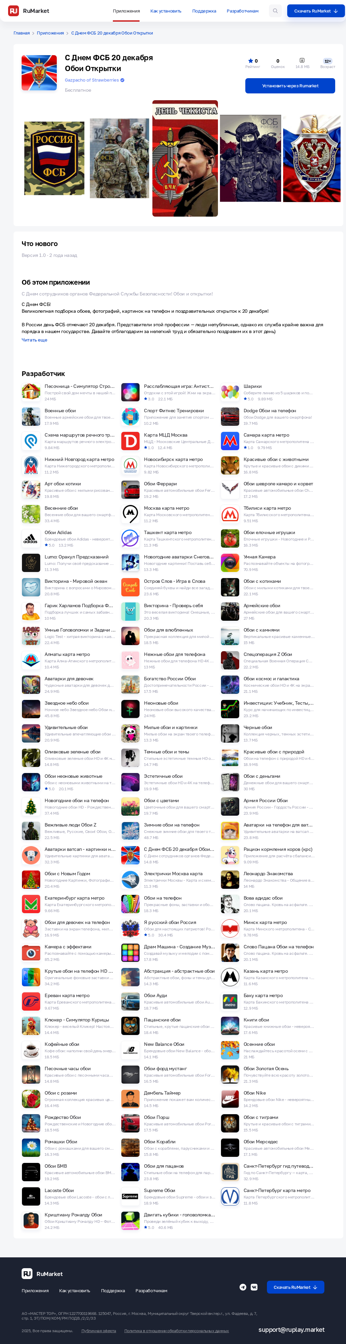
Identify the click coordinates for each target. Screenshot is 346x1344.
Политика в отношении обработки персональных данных (176, 1330)
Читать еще (34, 340)
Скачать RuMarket (316, 11)
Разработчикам (242, 11)
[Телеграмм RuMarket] (243, 1287)
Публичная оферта (98, 1330)
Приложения (126, 11)
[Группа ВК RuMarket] (254, 1287)
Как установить (165, 11)
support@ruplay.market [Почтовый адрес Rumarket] (291, 1329)
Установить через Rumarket (290, 85)
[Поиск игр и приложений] (275, 10)
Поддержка (204, 11)
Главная (22, 33)
